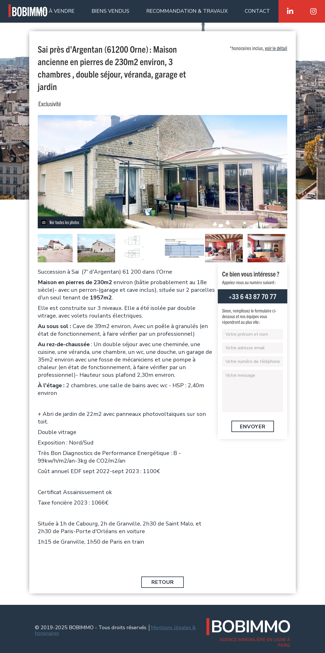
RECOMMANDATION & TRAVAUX (187, 11)
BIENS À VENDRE (53, 11)
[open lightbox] (162, 171)
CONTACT (257, 11)
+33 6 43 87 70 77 (253, 296)
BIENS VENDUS (110, 11)
